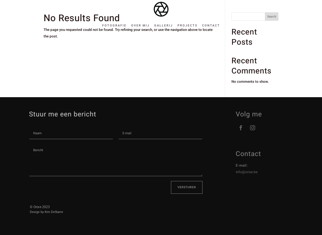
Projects (187, 25)
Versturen (187, 187)
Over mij (140, 25)
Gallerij (163, 25)
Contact (211, 25)
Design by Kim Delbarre (46, 212)
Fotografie (114, 25)
